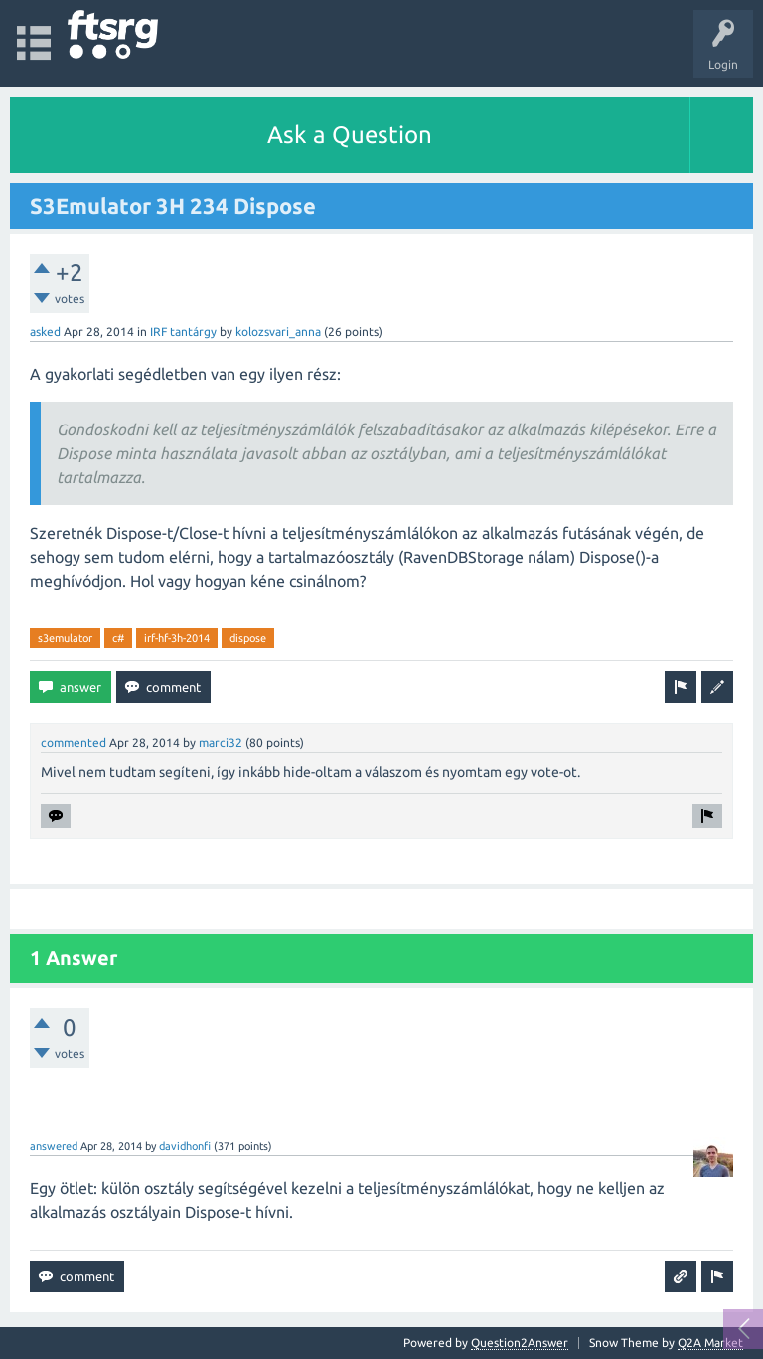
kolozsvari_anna (278, 331)
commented (73, 742)
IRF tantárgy (183, 331)
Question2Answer (519, 1342)
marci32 (220, 742)
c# (118, 638)
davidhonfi (185, 1146)
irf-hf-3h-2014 (177, 638)
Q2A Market (710, 1342)
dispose (247, 638)
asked (45, 331)
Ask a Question (349, 134)
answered (53, 1146)
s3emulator (65, 638)
